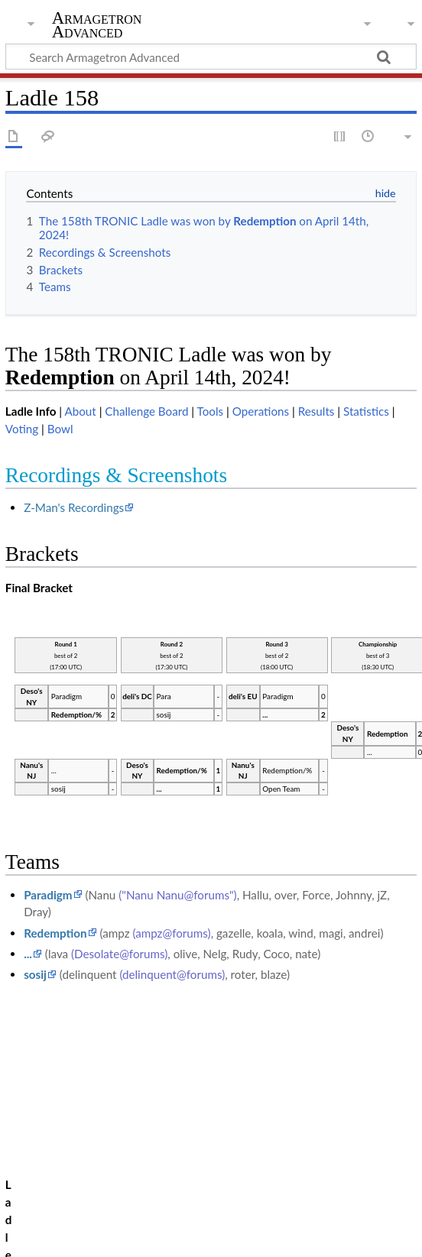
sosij (35, 974)
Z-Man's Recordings (74, 507)
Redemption (55, 933)
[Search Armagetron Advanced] (211, 56)
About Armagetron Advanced (160, 1236)
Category (28, 1164)
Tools (210, 411)
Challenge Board (146, 411)
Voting (21, 429)
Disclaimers (275, 1236)
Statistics (366, 411)
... (28, 954)
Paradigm (48, 895)
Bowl (60, 429)
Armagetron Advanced (97, 25)
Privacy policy (40, 1236)
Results (316, 411)
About (80, 411)
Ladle (73, 1164)
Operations (260, 411)
